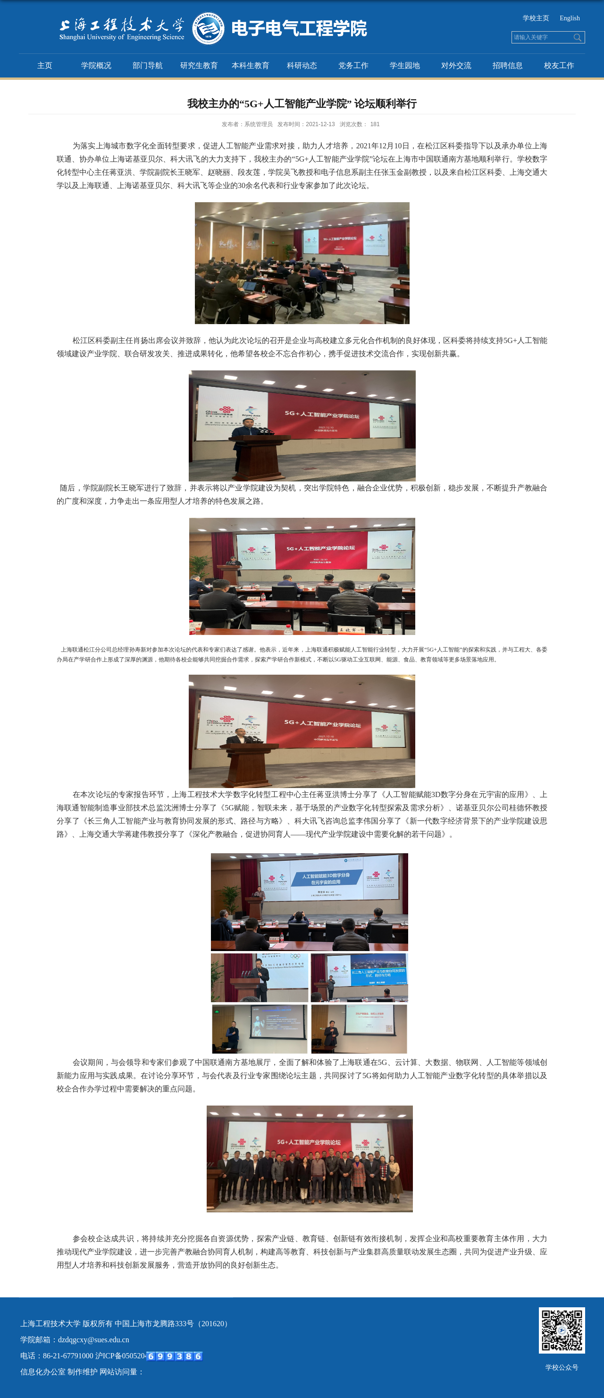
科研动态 (302, 65)
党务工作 (353, 65)
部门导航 (148, 65)
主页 (44, 65)
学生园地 (405, 65)
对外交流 (456, 65)
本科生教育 (250, 65)
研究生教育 (199, 65)
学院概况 (96, 65)
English (570, 18)
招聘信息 (508, 65)
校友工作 (559, 65)
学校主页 (536, 18)
